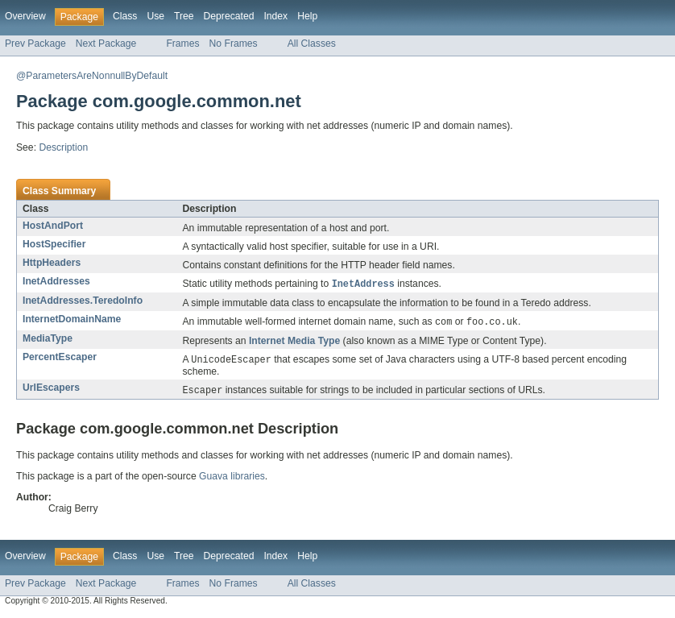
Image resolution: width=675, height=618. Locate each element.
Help (307, 16)
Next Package (106, 43)
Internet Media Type (294, 342)
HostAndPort (53, 225)
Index (275, 16)
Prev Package (35, 43)
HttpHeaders (52, 262)
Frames (182, 43)
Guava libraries (232, 479)
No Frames (233, 43)
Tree (184, 16)
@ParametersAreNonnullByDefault (92, 75)
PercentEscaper (60, 358)
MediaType (47, 340)
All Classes (312, 43)
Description (63, 147)
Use (155, 16)
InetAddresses (56, 281)
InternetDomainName (72, 320)
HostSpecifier (54, 244)
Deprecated (229, 16)
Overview (25, 16)
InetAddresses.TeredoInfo (83, 301)
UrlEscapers (51, 390)
